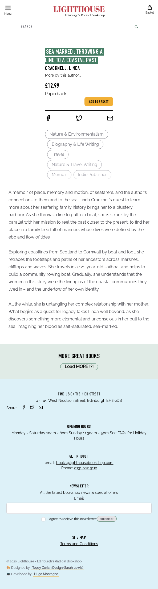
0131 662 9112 (85, 468)
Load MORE (79, 367)
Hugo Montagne (46, 574)
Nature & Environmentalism (77, 134)
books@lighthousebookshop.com (85, 463)
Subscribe (107, 519)
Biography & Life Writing (75, 144)
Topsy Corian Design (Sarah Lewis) (57, 568)
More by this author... (63, 75)
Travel (58, 154)
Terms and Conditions (79, 544)
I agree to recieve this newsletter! (69, 519)
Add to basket (99, 102)
